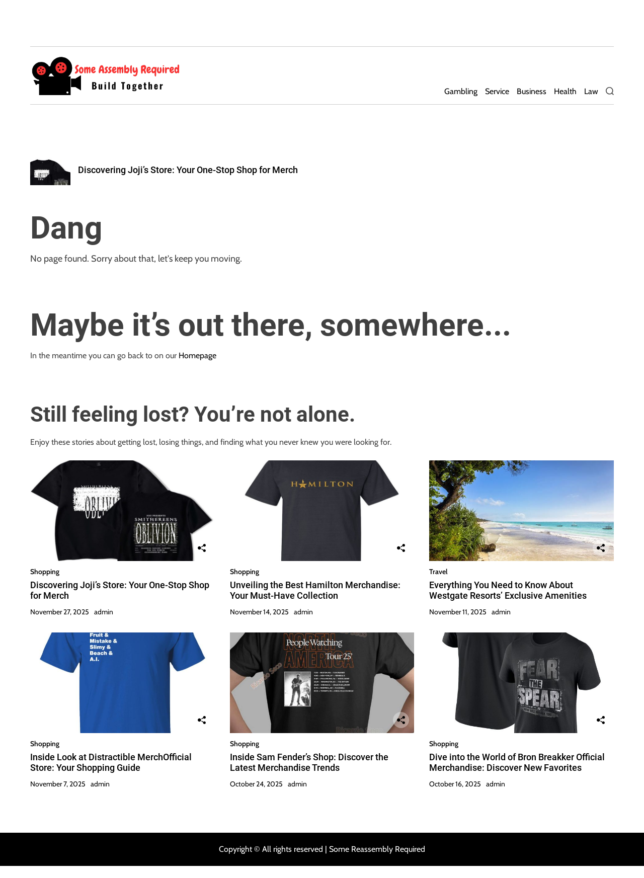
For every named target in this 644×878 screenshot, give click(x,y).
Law (591, 91)
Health (565, 91)
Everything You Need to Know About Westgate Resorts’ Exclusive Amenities (508, 590)
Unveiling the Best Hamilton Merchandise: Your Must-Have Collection (315, 590)
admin (103, 611)
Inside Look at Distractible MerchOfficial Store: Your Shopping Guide (111, 762)
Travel (438, 571)
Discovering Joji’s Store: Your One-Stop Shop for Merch (188, 170)
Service (497, 91)
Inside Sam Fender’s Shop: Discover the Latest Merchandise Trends (309, 762)
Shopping (44, 571)
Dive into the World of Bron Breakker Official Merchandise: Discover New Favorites (517, 762)
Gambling (460, 91)
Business (531, 91)
